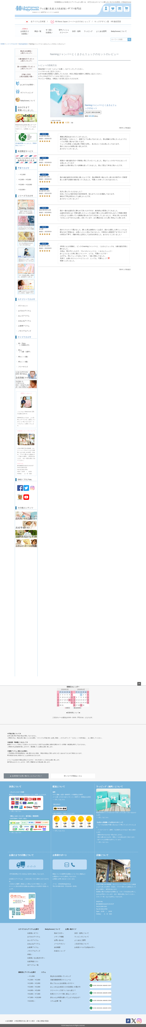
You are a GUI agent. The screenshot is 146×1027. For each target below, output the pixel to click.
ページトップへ (139, 684)
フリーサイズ (23, 366)
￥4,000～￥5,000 (33, 990)
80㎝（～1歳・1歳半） (24, 350)
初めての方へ (59, 933)
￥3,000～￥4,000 (33, 987)
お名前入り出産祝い (25, 31)
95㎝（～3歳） (23, 361)
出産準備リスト (33, 961)
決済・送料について (81, 933)
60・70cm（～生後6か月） (24, 344)
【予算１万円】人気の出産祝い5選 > (26, 75)
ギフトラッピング (24, 93)
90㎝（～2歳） (23, 356)
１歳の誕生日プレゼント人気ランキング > (26, 60)
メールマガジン (59, 944)
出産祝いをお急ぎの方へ (36, 958)
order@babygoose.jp (64, 884)
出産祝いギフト (33, 933)
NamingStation (23, 44)
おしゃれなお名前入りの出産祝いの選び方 (65, 987)
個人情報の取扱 (43, 1021)
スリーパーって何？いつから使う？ (63, 990)
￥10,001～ (31, 1001)
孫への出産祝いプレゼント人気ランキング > (26, 68)
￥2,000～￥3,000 (33, 983)
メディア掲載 (59, 937)
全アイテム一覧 (33, 965)
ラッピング (88, 31)
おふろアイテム (23, 316)
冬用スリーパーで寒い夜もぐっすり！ (63, 994)
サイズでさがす (24, 337)
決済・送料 (76, 31)
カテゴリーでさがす (26, 299)
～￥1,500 (31, 976)
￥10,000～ (22, 189)
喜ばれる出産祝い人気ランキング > (26, 52)
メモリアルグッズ (24, 331)
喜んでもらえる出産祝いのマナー (62, 983)
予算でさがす (23, 168)
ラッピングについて (81, 937)
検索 (129, 39)
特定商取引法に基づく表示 (25, 1021)
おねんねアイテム (24, 321)
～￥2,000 (21, 174)
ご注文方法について (81, 944)
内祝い (29, 954)
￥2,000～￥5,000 (24, 179)
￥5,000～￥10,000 (25, 184)
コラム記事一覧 (55, 1001)
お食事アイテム (23, 326)
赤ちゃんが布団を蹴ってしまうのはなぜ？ (65, 997)
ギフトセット (23, 306)
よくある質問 (101, 31)
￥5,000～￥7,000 (33, 994)
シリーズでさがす (11, 44)
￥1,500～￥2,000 (33, 980)
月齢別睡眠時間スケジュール (60, 980)
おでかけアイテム (24, 311)
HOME (3, 44)
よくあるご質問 (80, 940)
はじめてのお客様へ (24, 85)
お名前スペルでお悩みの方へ (84, 947)
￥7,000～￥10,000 (34, 997)
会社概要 (57, 947)
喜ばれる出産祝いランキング (60, 976)
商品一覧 (37, 31)
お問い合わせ (59, 940)
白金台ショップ (59, 951)
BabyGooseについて (119, 31)
